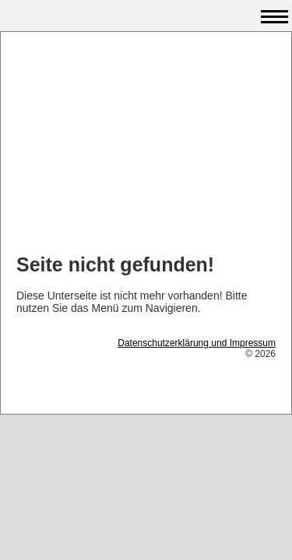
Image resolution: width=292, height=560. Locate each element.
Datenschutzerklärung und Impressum (197, 343)
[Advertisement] (146, 144)
